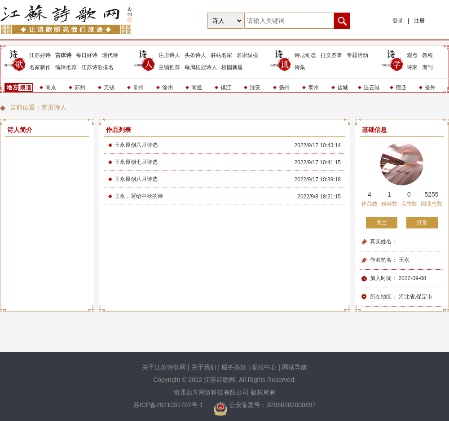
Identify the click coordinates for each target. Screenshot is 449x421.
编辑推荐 (66, 67)
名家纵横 (247, 55)
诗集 (300, 67)
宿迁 (401, 87)
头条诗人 (195, 55)
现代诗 (110, 55)
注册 (419, 21)
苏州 (80, 87)
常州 (138, 87)
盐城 (342, 87)
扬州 (284, 87)
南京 (50, 87)
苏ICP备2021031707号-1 (169, 404)
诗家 (412, 67)
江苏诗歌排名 (97, 67)
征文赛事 (331, 55)
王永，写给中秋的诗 (138, 196)
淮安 (255, 87)
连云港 (372, 87)
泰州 (313, 87)
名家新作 (40, 67)
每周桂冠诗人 (201, 67)
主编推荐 (169, 67)
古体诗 (63, 55)
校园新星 (232, 67)
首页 (47, 107)
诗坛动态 (305, 55)
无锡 (109, 87)
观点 (412, 55)
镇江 (225, 87)
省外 (430, 87)
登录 (397, 21)
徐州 (167, 87)
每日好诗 (86, 55)
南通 (196, 87)
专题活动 (357, 55)
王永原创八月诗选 (136, 179)
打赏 (422, 222)
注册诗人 (169, 55)
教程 (427, 55)
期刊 (427, 67)
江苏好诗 (40, 55)
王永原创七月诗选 (136, 162)
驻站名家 (221, 55)
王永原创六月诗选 (136, 145)
